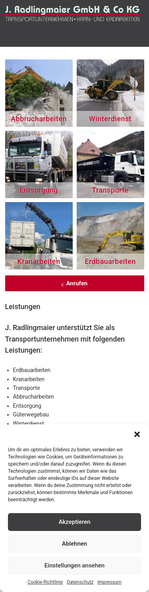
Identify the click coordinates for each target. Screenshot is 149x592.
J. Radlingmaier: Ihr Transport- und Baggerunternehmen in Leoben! (74, 15)
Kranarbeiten (38, 261)
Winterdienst (110, 119)
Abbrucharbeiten (38, 119)
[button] (137, 434)
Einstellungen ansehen (74, 565)
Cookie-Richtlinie (45, 582)
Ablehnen (74, 543)
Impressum (109, 582)
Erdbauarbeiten (110, 261)
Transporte (110, 190)
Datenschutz (80, 582)
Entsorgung (38, 190)
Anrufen (75, 284)
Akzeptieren (74, 521)
